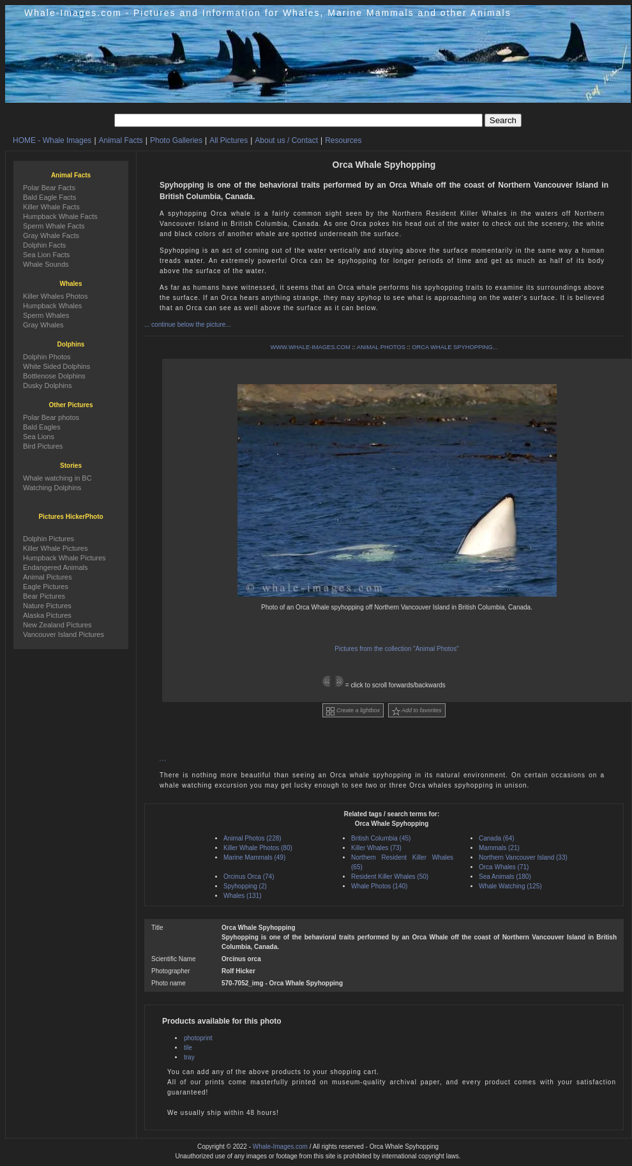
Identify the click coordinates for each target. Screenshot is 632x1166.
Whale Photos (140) (379, 886)
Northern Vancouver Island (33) (523, 857)
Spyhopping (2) (245, 886)
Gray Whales (43, 325)
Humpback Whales (52, 306)
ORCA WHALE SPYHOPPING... (454, 347)
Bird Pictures (43, 446)
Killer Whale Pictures (55, 548)
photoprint (198, 1038)
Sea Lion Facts (46, 254)
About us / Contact (286, 140)
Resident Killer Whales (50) (389, 876)
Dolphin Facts (44, 245)
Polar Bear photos (51, 417)
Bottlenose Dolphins (54, 376)
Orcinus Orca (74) (248, 876)
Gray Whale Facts (51, 235)
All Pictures (228, 140)
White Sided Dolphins (56, 366)
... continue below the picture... (187, 324)
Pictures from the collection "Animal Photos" (396, 648)
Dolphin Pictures (48, 538)
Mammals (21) (499, 847)
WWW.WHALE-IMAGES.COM (310, 347)
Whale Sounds (46, 264)
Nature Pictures (47, 605)
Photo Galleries (176, 140)
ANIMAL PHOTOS (381, 347)
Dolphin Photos (47, 357)
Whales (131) (242, 895)
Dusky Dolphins (47, 385)
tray (189, 1057)
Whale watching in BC (57, 478)
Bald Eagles (42, 427)
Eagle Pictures (45, 586)
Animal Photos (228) (252, 838)
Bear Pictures (44, 596)
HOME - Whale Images (52, 140)
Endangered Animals (55, 567)
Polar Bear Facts (49, 187)
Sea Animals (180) (505, 876)
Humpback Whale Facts (60, 216)
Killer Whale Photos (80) (257, 847)
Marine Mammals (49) (254, 857)
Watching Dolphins (52, 487)
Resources (343, 140)
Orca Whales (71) (504, 867)
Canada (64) (497, 838)
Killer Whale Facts (51, 207)
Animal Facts (121, 140)
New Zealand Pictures (57, 625)
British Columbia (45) (380, 838)
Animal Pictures (47, 577)
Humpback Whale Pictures (64, 558)
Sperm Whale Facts (54, 226)
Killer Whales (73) (376, 847)
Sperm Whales (46, 315)
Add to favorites (417, 711)
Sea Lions (38, 436)
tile (188, 1047)
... (163, 758)
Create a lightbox (353, 711)
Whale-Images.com (280, 1146)
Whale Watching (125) (510, 886)
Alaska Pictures (47, 615)
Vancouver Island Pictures (63, 634)
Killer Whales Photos (55, 296)
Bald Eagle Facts (49, 197)
